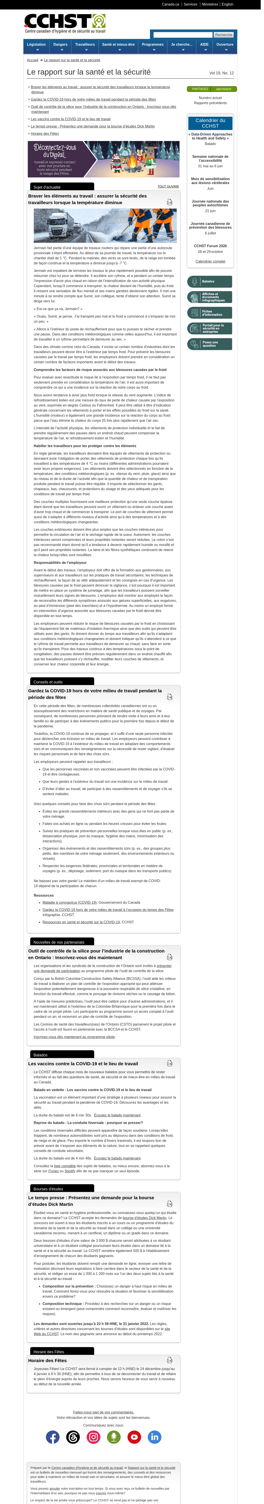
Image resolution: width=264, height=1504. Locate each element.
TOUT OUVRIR (168, 186)
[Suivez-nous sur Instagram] (93, 1437)
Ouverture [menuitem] (225, 47)
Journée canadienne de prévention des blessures (210, 226)
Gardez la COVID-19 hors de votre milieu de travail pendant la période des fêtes (93, 99)
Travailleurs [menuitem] (85, 47)
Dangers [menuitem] (60, 47)
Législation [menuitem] (36, 47)
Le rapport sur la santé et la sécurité (72, 60)
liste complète (65, 1166)
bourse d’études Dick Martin (145, 1218)
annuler (54, 1488)
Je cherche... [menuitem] (182, 47)
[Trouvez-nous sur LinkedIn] (154, 1437)
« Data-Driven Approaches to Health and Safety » (210, 136)
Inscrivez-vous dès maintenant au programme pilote (74, 1037)
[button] (103, 199)
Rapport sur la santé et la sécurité (151, 1468)
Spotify (70, 1171)
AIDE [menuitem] (204, 47)
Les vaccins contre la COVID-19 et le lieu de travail (70, 119)
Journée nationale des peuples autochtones (210, 203)
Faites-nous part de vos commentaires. (103, 1412)
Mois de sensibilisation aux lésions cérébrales (210, 181)
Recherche (223, 35)
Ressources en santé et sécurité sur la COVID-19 (81, 922)
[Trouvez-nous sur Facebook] (53, 1437)
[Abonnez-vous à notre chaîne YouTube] (134, 1437)
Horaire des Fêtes (45, 134)
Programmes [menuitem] (153, 47)
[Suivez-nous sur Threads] (73, 1437)
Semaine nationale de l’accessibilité (210, 158)
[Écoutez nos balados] (114, 1437)
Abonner (223, 89)
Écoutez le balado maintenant (117, 1115)
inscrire (101, 1493)
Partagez (200, 89)
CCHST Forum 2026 (210, 246)
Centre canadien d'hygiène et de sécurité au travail (87, 1468)
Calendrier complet (210, 261)
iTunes (53, 1171)
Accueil (32, 60)
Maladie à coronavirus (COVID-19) (70, 902)
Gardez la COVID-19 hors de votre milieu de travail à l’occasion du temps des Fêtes (108, 910)
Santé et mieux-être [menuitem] (118, 47)
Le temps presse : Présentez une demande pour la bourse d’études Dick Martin (93, 126)
